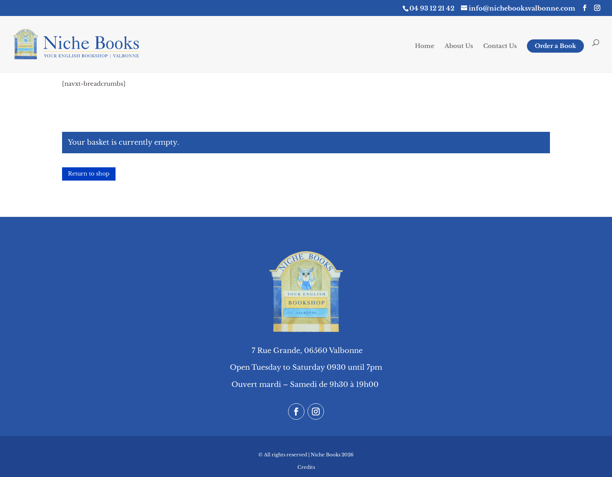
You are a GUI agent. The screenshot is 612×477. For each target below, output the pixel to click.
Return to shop (89, 173)
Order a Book (555, 46)
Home (424, 46)
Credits (306, 467)
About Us (459, 46)
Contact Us (500, 46)
